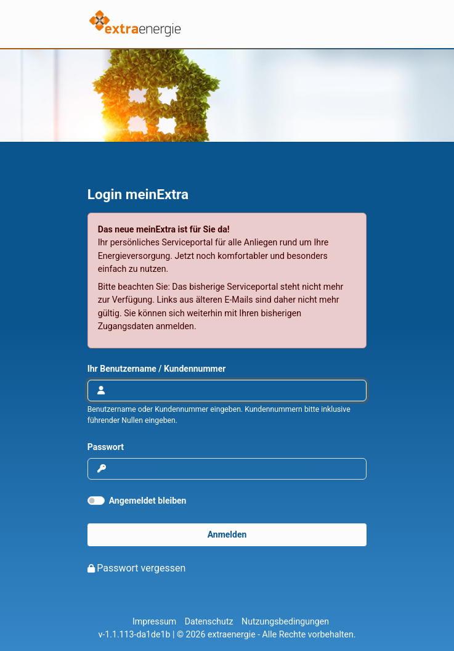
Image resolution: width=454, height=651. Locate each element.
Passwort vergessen (141, 568)
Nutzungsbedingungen (285, 621)
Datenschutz (209, 621)
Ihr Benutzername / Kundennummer (156, 369)
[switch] (96, 500)
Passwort (105, 447)
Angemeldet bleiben (148, 501)
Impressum (154, 621)
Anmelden (227, 534)
